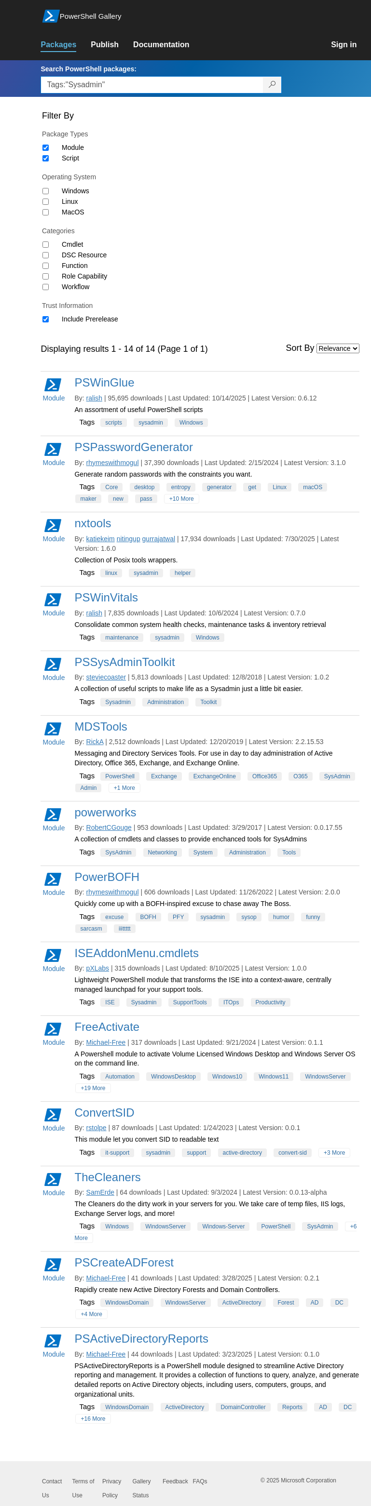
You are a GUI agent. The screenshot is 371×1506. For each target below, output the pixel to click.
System (203, 852)
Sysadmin (118, 702)
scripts (113, 422)
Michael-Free (106, 1042)
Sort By (300, 348)
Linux (70, 201)
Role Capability (84, 276)
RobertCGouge (109, 827)
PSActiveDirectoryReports (141, 1338)
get (252, 487)
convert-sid (292, 1152)
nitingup (128, 539)
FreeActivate (106, 1026)
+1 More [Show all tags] (124, 788)
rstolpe (96, 1128)
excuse (114, 917)
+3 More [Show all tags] (334, 1152)
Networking (162, 852)
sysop (248, 917)
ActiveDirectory (241, 1302)
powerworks (105, 812)
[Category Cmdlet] (45, 244)
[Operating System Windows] (45, 191)
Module (73, 147)
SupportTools (190, 1002)
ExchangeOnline (214, 776)
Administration (165, 702)
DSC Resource (84, 255)
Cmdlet (72, 244)
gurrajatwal (158, 539)
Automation (120, 1076)
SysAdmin (337, 776)
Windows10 (227, 1076)
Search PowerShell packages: (88, 69)
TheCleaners (107, 1177)
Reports (292, 1407)
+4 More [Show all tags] (91, 1314)
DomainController (242, 1407)
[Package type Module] (45, 148)
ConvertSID (104, 1112)
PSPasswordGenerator (133, 446)
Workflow (75, 287)
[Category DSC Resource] (45, 255)
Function (75, 265)
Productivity (271, 1002)
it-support (117, 1152)
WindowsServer (325, 1076)
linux (111, 573)
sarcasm (91, 928)
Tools (289, 852)
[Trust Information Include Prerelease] (45, 319)
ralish (94, 398)
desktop (145, 487)
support (196, 1152)
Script (70, 158)
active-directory (242, 1152)
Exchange (164, 776)
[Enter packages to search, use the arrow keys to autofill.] (152, 84)
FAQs (200, 1481)
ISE (109, 1002)
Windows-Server (223, 1226)
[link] (66, 44)
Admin (88, 788)
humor (281, 917)
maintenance (121, 637)
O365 (300, 776)
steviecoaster (106, 677)
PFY (178, 917)
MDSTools (100, 726)
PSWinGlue (104, 382)
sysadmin (150, 422)
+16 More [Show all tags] (93, 1418)
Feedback (175, 1481)
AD (315, 1302)
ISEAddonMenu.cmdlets (136, 953)
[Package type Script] (45, 158)
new (118, 498)
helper (183, 573)
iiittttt (125, 928)
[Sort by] (337, 348)
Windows (75, 191)
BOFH (148, 917)
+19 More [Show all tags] (93, 1088)
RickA (95, 742)
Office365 (264, 776)
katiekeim (100, 539)
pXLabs (97, 968)
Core (111, 487)
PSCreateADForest (123, 1262)
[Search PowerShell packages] (272, 84)
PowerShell (120, 776)
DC (339, 1302)
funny (313, 917)
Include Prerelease (90, 319)
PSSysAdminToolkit (124, 661)
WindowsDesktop (173, 1076)
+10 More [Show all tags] (181, 498)
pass (146, 498)
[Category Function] (45, 266)
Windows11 (274, 1076)
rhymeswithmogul (112, 462)
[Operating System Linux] (45, 202)
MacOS (73, 212)
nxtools (92, 523)
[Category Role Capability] (45, 276)
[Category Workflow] (45, 287)
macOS (312, 487)
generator (219, 487)
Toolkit (208, 702)
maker (88, 498)
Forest (286, 1302)
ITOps (231, 1002)
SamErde (100, 1192)
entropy (181, 487)
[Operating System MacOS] (45, 212)
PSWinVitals (106, 597)
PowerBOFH (106, 876)
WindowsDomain (127, 1302)
